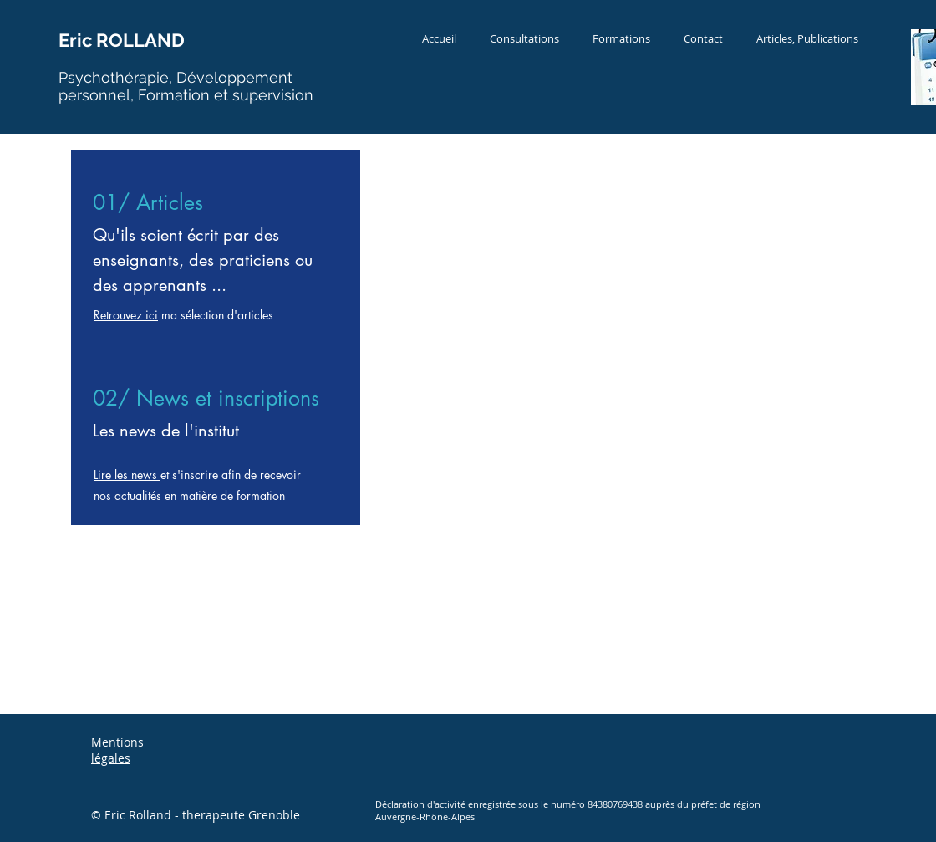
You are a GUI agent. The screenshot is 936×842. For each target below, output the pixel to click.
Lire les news (127, 474)
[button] (524, 38)
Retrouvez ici (126, 315)
